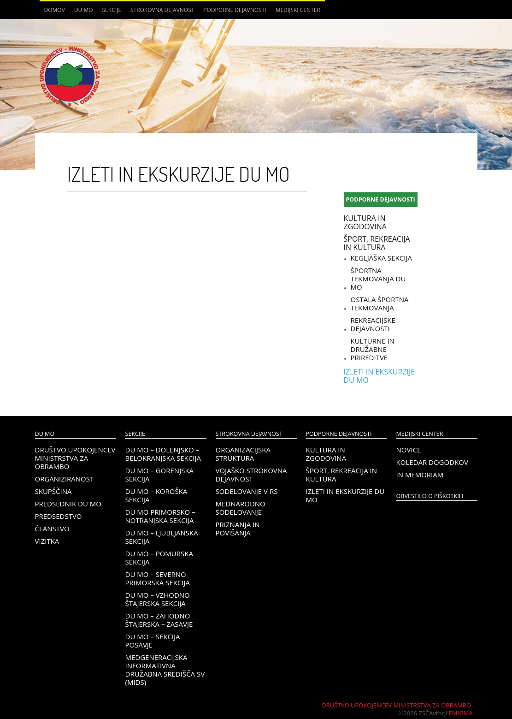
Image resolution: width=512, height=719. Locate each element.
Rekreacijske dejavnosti (373, 324)
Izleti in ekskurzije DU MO (379, 376)
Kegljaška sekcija (381, 258)
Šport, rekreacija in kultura (377, 243)
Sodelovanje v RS (247, 491)
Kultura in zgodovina (365, 222)
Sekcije (111, 10)
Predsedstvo (58, 516)
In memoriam (420, 474)
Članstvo (52, 528)
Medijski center (298, 10)
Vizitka (47, 541)
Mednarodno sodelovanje (240, 507)
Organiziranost (64, 479)
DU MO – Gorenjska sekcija (159, 474)
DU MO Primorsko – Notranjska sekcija (160, 516)
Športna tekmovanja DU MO (378, 278)
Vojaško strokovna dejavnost (251, 474)
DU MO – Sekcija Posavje (152, 640)
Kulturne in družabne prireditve (372, 349)
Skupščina (53, 491)
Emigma (461, 713)
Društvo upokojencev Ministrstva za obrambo (75, 458)
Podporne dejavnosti (234, 10)
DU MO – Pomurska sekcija (159, 557)
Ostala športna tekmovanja (380, 303)
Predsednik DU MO (68, 503)
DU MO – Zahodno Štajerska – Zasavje (159, 620)
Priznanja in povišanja (238, 528)
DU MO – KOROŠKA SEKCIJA (156, 495)
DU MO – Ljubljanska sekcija (161, 537)
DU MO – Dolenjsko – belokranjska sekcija (163, 454)
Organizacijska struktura (243, 454)
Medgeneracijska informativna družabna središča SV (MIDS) (165, 669)
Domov (54, 10)
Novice (408, 450)
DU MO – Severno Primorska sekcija (157, 578)
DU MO (83, 10)
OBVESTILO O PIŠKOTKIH (429, 496)
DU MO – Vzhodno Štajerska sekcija (157, 599)
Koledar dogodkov (432, 462)
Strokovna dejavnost (162, 10)
